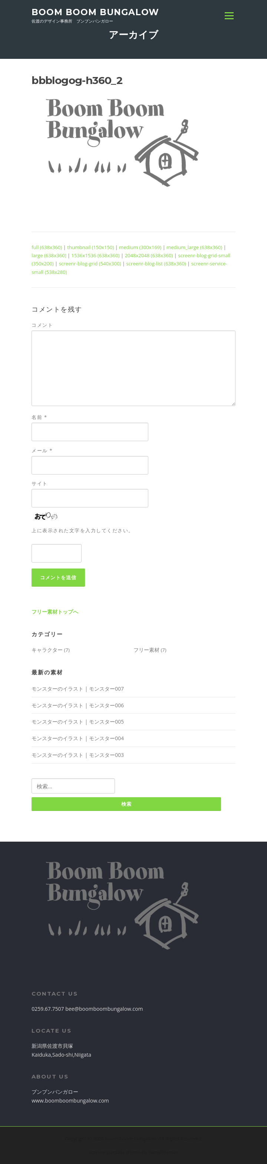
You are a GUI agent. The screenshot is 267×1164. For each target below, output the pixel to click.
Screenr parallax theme (114, 1152)
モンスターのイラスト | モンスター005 (78, 721)
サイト (40, 483)
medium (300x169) (140, 247)
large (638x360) (49, 255)
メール (42, 450)
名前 (39, 417)
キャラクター (47, 649)
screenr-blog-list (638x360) (156, 263)
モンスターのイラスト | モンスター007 (78, 688)
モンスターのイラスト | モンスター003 (78, 754)
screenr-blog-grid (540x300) (90, 263)
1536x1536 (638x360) (96, 255)
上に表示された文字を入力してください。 (83, 530)
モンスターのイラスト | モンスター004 (78, 738)
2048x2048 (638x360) (149, 255)
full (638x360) (47, 247)
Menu (228, 15)
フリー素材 (146, 649)
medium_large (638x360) (194, 247)
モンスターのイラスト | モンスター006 (78, 705)
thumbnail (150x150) (90, 247)
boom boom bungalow (95, 12)
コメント (42, 325)
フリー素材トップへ (55, 611)
